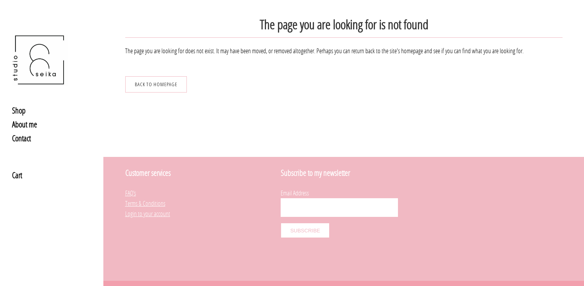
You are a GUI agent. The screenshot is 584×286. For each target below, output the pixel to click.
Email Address (295, 176)
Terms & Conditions (145, 186)
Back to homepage (156, 84)
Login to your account (147, 197)
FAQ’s (130, 176)
